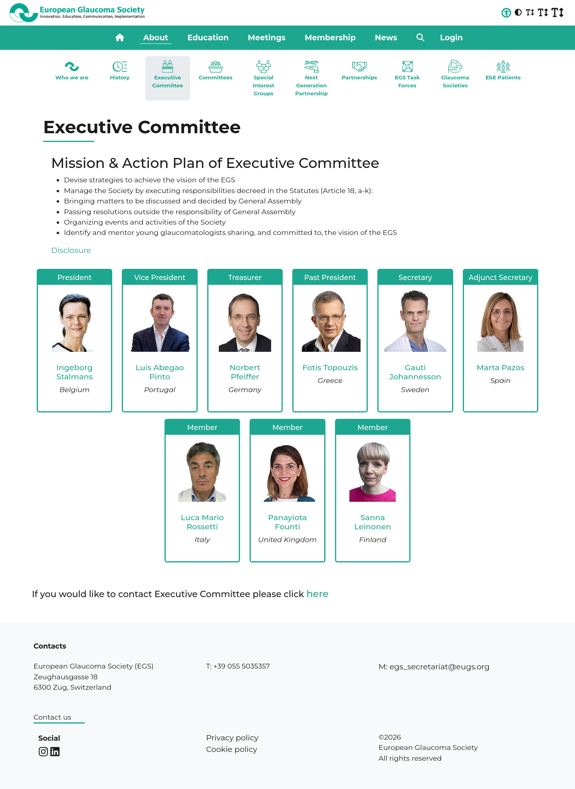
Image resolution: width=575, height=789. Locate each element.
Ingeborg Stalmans (74, 372)
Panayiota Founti (287, 522)
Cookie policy (231, 749)
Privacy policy (232, 737)
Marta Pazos (500, 367)
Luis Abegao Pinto (159, 372)
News (386, 37)
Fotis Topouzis (330, 367)
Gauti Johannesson (415, 372)
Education (207, 37)
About (156, 37)
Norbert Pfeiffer (245, 372)
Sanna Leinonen (372, 522)
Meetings (267, 37)
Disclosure (71, 250)
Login (451, 37)
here (317, 594)
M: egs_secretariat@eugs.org (434, 666)
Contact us (52, 717)
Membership (330, 37)
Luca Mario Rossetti (202, 522)
